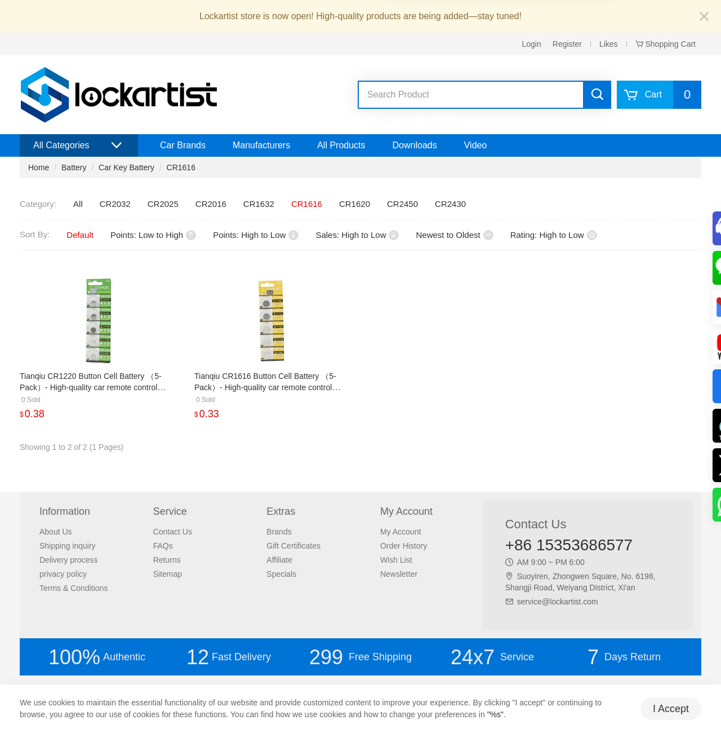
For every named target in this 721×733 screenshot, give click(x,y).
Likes (608, 43)
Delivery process (68, 559)
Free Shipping (360, 657)
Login (531, 43)
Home (38, 167)
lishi (472, 118)
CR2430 (450, 204)
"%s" (495, 714)
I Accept (671, 708)
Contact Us (172, 531)
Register (567, 43)
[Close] (704, 17)
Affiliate (279, 559)
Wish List (396, 559)
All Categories (78, 145)
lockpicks (445, 118)
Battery (73, 167)
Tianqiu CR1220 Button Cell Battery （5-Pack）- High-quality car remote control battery (91, 387)
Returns (167, 559)
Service (492, 657)
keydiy (414, 118)
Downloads (415, 145)
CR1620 (354, 204)
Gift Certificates (293, 545)
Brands (278, 531)
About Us (55, 531)
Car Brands (183, 145)
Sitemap (167, 574)
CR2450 (402, 204)
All (78, 204)
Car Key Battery (126, 167)
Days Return (624, 657)
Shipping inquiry (67, 545)
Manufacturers (261, 145)
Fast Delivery (228, 657)
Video (475, 145)
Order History (403, 545)
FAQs (163, 545)
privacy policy (63, 574)
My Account (400, 531)
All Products (341, 145)
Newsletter (398, 574)
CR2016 (210, 204)
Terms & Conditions (73, 588)
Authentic (96, 657)
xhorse (368, 118)
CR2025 (163, 204)
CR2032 (115, 204)
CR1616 (181, 167)
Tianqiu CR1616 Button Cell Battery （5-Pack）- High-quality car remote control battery (265, 387)
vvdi (391, 118)
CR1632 (258, 204)
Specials (281, 574)
